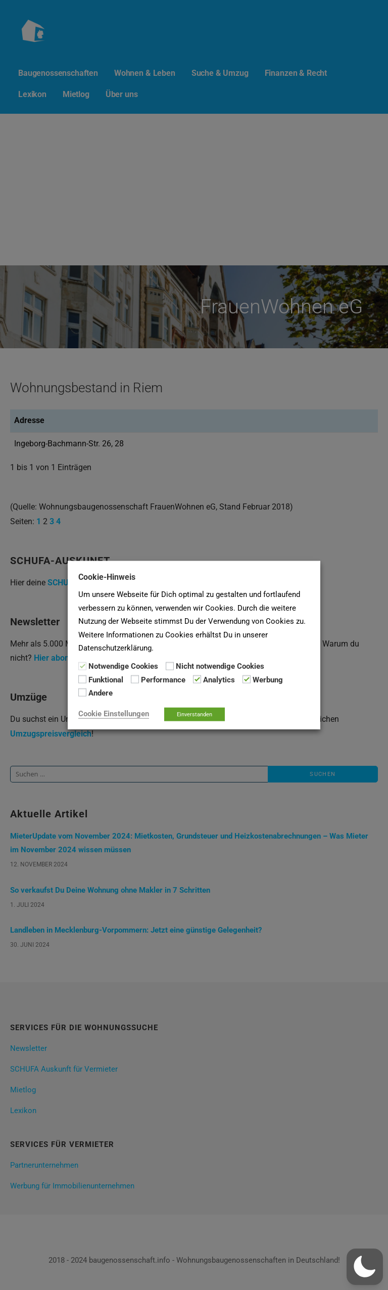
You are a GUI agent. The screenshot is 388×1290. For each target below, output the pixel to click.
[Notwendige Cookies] (82, 666)
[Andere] (82, 692)
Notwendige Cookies (123, 666)
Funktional (105, 679)
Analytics (219, 679)
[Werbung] (247, 679)
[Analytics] (197, 679)
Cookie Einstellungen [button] (113, 713)
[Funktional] (82, 679)
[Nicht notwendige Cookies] (170, 666)
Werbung (268, 679)
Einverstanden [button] (194, 714)
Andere (100, 693)
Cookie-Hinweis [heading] (106, 577)
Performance (163, 679)
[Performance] (135, 679)
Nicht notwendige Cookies (220, 666)
